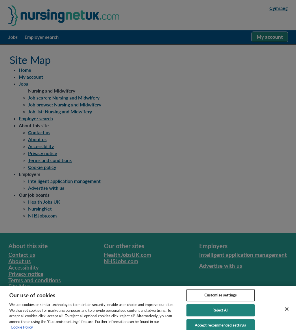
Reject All (220, 312)
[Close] (286, 311)
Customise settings (220, 297)
